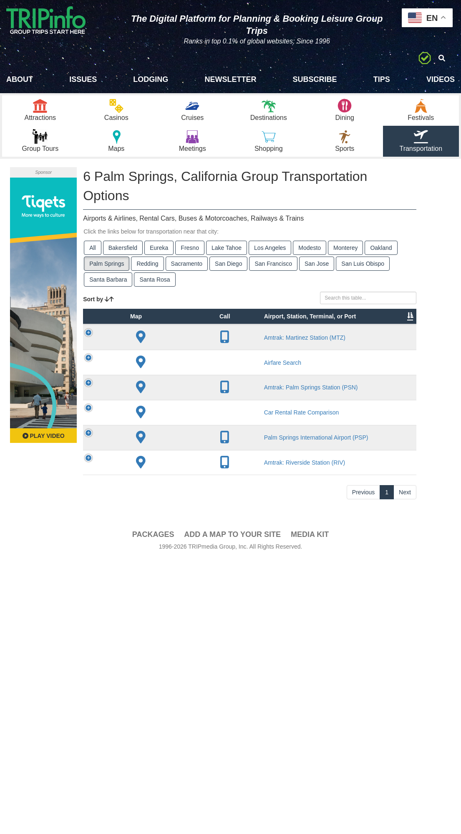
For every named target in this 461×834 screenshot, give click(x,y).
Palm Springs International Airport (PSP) (182, 651)
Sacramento (186, 270)
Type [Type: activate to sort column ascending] (142, 347)
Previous (363, 767)
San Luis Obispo (362, 270)
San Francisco (273, 270)
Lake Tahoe (227, 254)
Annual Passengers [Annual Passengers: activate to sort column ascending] (324, 343)
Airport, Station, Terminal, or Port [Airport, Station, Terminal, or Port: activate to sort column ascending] (177, 335)
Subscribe (315, 79)
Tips (381, 79)
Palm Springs (106, 270)
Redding (147, 270)
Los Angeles (270, 254)
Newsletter (230, 79)
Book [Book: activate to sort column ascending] (396, 347)
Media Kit (310, 809)
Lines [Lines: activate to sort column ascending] (245, 347)
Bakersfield (122, 254)
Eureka (159, 254)
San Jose (317, 270)
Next (405, 767)
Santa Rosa (154, 285)
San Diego (228, 270)
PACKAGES (153, 809)
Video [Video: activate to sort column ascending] (365, 347)
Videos (440, 79)
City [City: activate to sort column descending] (212, 347)
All (92, 254)
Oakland (381, 254)
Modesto (309, 254)
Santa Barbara (108, 285)
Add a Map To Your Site (232, 809)
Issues (83, 79)
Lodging (150, 79)
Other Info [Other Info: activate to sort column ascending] (280, 343)
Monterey (345, 254)
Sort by (98, 305)
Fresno (190, 254)
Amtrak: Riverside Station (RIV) (181, 729)
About (19, 79)
